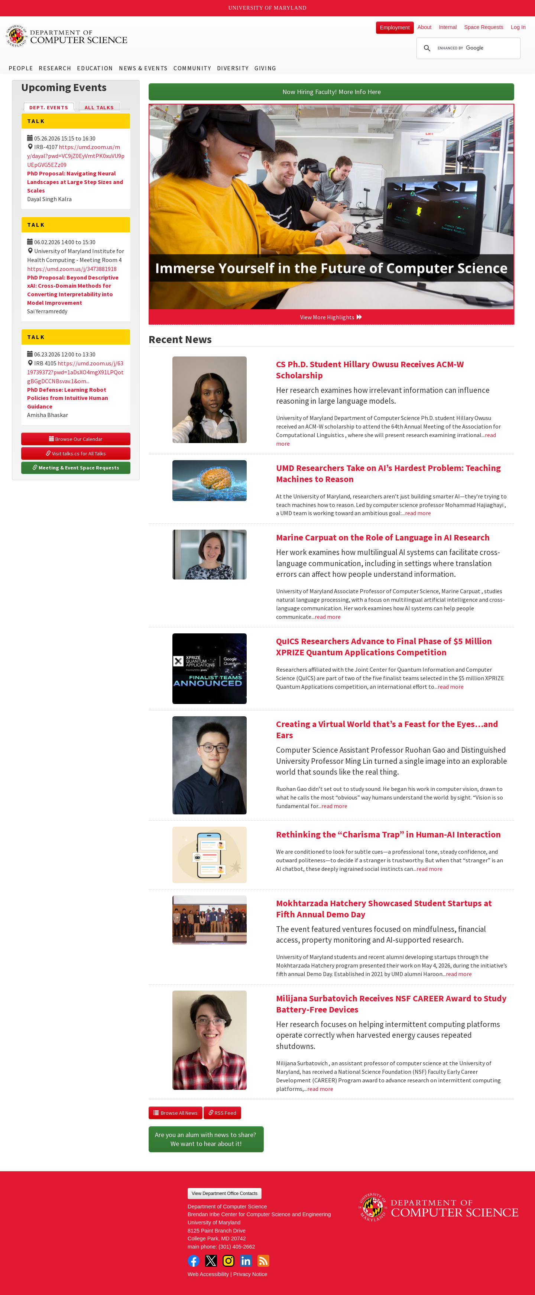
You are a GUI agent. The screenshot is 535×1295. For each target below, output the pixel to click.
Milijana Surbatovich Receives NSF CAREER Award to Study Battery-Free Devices (391, 1003)
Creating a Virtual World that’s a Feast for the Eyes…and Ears (387, 729)
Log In (518, 27)
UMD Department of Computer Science (67, 36)
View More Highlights (331, 317)
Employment (395, 27)
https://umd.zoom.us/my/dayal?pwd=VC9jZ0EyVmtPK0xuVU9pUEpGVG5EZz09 (75, 155)
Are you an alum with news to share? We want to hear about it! (206, 1139)
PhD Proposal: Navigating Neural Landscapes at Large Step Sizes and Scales (75, 181)
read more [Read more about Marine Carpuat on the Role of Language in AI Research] (328, 616)
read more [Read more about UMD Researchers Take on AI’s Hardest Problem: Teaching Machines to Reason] (418, 513)
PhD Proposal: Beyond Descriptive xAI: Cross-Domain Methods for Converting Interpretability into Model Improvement (73, 290)
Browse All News (175, 1113)
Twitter (211, 1261)
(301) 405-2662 (236, 1247)
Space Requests (483, 27)
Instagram (228, 1261)
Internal (448, 27)
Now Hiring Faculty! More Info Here (331, 91)
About (425, 27)
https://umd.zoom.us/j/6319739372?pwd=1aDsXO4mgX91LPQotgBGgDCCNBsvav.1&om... (75, 372)
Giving (265, 68)
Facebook (194, 1261)
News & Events (143, 68)
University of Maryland (267, 8)
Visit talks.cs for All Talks (76, 453)
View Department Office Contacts (224, 1193)
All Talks (99, 107)
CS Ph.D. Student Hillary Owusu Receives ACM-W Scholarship (370, 369)
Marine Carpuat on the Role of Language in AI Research (383, 537)
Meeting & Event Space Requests (75, 467)
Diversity (233, 68)
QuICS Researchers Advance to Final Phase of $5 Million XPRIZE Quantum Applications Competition (384, 646)
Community (192, 68)
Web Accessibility (208, 1274)
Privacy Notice (250, 1274)
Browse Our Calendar (76, 439)
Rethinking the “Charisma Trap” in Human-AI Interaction (388, 834)
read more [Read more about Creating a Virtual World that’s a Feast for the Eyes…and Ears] (334, 806)
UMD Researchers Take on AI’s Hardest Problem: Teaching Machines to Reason (388, 473)
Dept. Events (52, 107)
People (21, 68)
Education (95, 68)
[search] (467, 48)
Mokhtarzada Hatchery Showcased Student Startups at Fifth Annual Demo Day (384, 908)
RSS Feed (222, 1113)
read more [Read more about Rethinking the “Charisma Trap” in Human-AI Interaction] (429, 868)
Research (55, 68)
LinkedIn (246, 1261)
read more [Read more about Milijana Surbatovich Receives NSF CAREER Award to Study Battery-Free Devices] (320, 1088)
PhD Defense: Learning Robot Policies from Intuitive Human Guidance (67, 398)
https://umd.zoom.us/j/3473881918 (72, 268)
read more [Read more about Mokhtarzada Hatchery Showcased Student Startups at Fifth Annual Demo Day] (459, 974)
